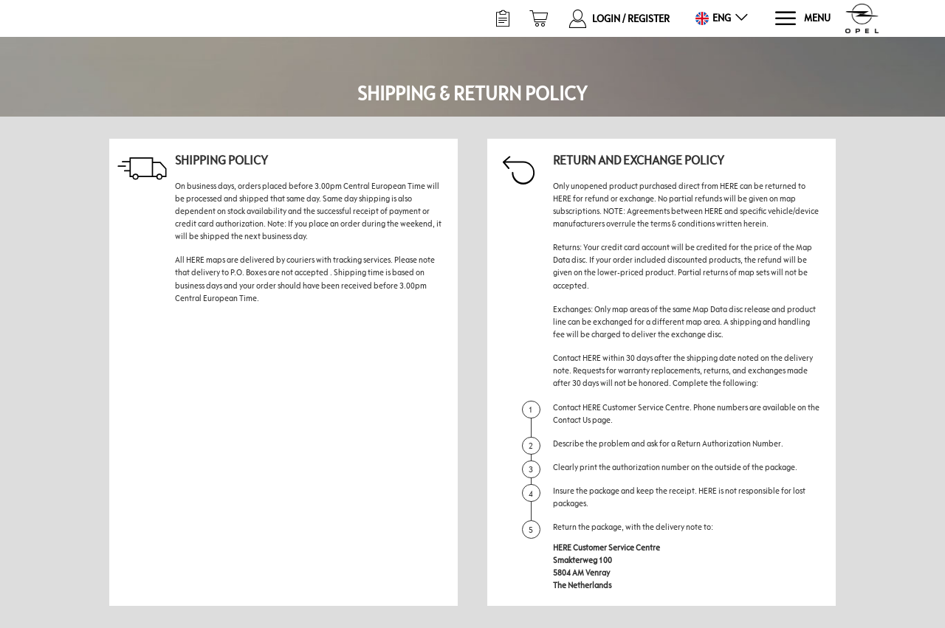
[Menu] (802, 19)
